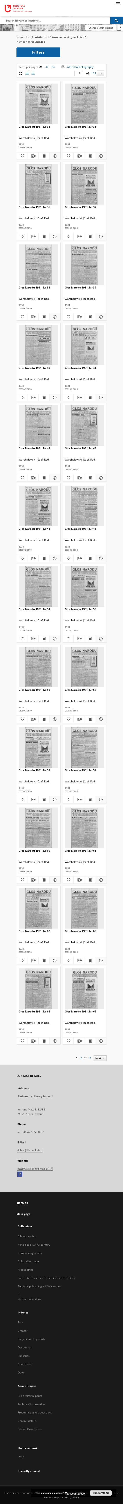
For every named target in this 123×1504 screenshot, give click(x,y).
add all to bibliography (77, 67)
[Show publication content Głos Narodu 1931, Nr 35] (90, 156)
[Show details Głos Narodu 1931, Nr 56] (54, 719)
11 (94, 73)
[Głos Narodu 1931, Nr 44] (38, 506)
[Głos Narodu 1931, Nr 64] (38, 989)
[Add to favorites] (21, 156)
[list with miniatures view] (27, 73)
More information (75, 1493)
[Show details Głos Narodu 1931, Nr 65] (100, 1041)
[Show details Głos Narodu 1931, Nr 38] (54, 317)
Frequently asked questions (35, 1412)
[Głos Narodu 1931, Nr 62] (38, 908)
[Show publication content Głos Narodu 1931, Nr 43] (90, 478)
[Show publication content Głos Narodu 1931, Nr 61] (90, 880)
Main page (23, 1214)
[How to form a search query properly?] (120, 27)
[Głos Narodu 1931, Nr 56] (38, 667)
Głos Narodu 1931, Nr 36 (34, 207)
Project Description (30, 1429)
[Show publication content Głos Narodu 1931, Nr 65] (90, 1041)
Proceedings (25, 1270)
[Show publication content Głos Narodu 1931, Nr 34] (44, 156)
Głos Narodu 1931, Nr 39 (80, 287)
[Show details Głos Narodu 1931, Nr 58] (54, 799)
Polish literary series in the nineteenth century (46, 1278)
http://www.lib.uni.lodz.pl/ (35, 1168)
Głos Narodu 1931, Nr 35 (80, 127)
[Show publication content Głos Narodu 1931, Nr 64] (44, 1041)
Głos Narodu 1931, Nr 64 (34, 1011)
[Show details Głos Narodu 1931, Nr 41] (100, 397)
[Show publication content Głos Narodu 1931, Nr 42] (44, 478)
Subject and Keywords (31, 1339)
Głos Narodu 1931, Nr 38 (34, 287)
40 (47, 67)
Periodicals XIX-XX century (34, 1244)
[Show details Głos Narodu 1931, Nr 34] (54, 156)
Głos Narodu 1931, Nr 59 (80, 770)
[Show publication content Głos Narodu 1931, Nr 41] (90, 397)
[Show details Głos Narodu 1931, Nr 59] (100, 799)
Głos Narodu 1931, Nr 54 (34, 609)
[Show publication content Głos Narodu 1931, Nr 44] (44, 558)
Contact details (27, 1421)
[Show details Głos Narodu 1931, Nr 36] (54, 236)
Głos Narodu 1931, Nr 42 (34, 448)
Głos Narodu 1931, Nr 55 (80, 609)
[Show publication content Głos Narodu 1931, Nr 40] (44, 397)
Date (21, 1372)
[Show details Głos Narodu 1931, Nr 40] (54, 397)
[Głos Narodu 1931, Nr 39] (84, 265)
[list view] (33, 73)
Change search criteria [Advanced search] (101, 27)
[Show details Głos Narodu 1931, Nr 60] (54, 880)
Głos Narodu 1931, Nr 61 (80, 851)
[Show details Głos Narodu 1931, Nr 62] (54, 960)
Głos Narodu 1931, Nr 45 (80, 529)
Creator (22, 1331)
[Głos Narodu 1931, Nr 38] (38, 265)
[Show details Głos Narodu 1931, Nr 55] (100, 639)
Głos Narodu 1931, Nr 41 (80, 368)
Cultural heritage (28, 1261)
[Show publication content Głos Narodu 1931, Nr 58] (44, 799)
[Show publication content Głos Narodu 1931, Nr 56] (44, 719)
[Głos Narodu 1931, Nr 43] (84, 425)
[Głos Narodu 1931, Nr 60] (38, 828)
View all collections (29, 1299)
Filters (38, 52)
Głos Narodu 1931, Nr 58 (34, 770)
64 (53, 67)
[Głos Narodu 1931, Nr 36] (38, 184)
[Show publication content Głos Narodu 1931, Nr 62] (44, 960)
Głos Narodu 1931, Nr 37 (80, 207)
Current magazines (30, 1253)
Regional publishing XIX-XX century (39, 1286)
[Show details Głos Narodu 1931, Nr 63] (100, 960)
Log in (21, 1456)
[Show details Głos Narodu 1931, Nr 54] (54, 639)
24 (40, 67)
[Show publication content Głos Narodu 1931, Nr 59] (90, 799)
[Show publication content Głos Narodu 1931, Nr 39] (90, 317)
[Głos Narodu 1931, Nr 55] (84, 586)
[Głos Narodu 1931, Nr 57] (84, 667)
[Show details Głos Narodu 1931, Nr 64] (54, 1041)
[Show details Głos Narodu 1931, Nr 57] (100, 719)
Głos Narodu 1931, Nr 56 (34, 690)
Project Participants (30, 1396)
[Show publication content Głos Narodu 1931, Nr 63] (90, 960)
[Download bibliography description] (32, 156)
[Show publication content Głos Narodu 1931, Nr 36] (44, 236)
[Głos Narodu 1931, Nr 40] (38, 345)
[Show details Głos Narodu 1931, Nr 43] (100, 478)
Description (25, 1347)
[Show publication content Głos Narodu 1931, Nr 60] (44, 880)
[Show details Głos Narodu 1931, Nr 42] (54, 478)
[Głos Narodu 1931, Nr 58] (38, 747)
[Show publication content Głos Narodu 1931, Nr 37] (90, 236)
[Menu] (118, 3)
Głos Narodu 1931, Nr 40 (34, 368)
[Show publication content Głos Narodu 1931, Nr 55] (90, 639)
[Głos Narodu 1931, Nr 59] (84, 747)
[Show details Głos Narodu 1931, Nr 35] (100, 156)
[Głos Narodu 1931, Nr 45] (84, 506)
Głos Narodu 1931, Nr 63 (80, 931)
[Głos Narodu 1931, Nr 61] (84, 828)
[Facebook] (19, 1174)
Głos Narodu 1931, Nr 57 (80, 690)
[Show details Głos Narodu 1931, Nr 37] (100, 236)
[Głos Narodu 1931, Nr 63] (84, 908)
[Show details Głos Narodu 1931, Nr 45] (100, 558)
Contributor (25, 1364)
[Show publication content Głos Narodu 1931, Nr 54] (44, 639)
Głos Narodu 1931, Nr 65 (80, 1011)
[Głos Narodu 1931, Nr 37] (84, 184)
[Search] (116, 20)
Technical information (31, 1404)
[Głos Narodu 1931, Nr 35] (84, 104)
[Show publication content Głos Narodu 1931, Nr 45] (90, 558)
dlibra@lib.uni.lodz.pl (30, 1150)
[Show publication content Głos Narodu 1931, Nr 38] (44, 317)
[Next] (100, 73)
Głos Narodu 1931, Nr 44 (34, 529)
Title (20, 1322)
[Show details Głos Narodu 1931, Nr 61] (100, 880)
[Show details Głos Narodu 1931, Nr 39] (100, 317)
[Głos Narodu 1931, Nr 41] (84, 345)
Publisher (23, 1356)
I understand (101, 1493)
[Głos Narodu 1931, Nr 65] (84, 989)
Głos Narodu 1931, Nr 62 (34, 931)
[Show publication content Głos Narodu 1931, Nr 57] (90, 719)
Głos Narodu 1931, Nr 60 (34, 851)
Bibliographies (27, 1236)
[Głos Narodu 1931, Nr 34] (38, 104)
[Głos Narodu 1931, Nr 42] (38, 425)
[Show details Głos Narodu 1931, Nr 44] (54, 558)
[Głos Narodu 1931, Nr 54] (38, 586)
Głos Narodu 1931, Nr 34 (34, 127)
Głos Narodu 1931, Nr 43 (80, 448)
